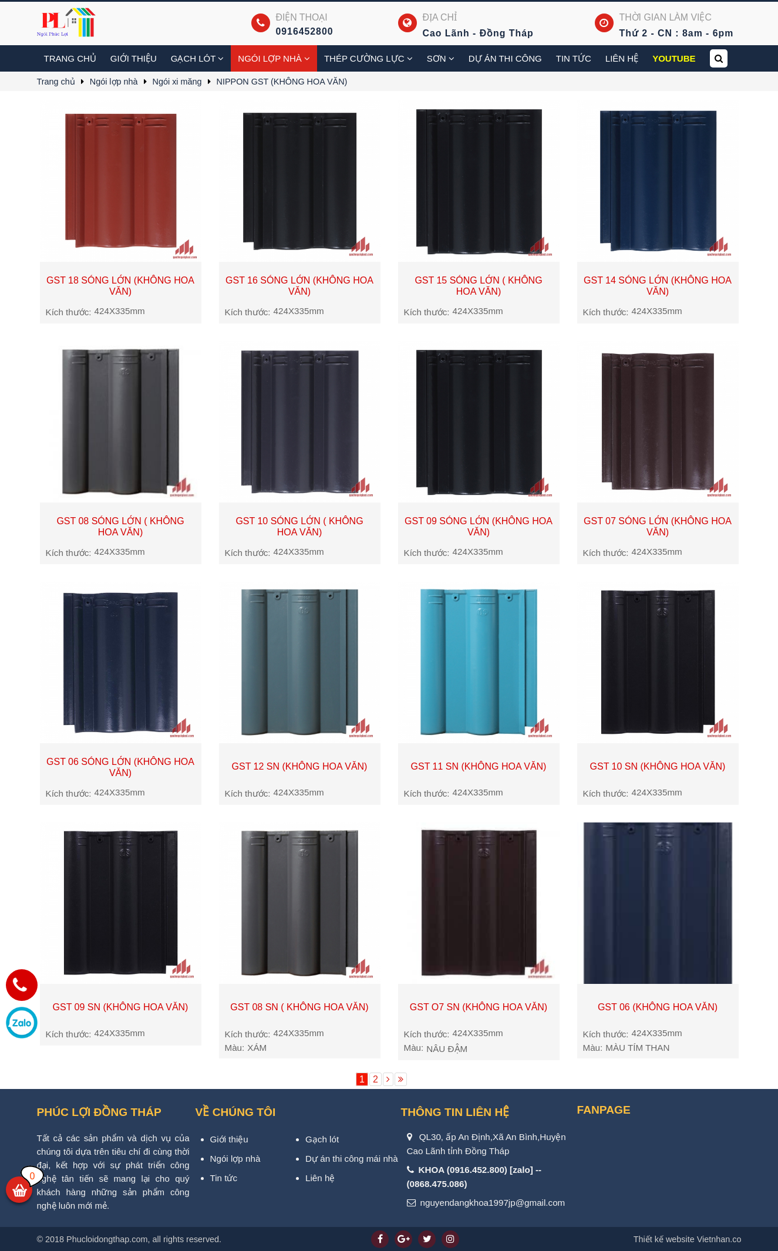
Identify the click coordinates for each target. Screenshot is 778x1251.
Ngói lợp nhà (274, 58)
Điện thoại (302, 17)
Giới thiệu (133, 58)
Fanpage (604, 1110)
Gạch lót (322, 1139)
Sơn (440, 58)
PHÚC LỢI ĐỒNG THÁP (99, 1112)
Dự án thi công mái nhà (351, 1159)
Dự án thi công (505, 58)
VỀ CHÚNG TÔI (236, 1112)
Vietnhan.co (688, 1239)
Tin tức (573, 58)
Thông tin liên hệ (455, 1112)
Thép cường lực (368, 58)
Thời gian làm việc (665, 17)
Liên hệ (621, 58)
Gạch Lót (197, 58)
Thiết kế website (664, 1239)
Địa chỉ (440, 17)
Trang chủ (70, 58)
